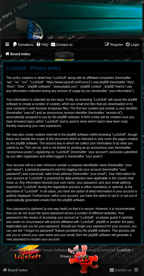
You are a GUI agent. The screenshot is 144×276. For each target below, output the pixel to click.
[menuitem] (23, 44)
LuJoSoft (123, 250)
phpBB (34, 250)
